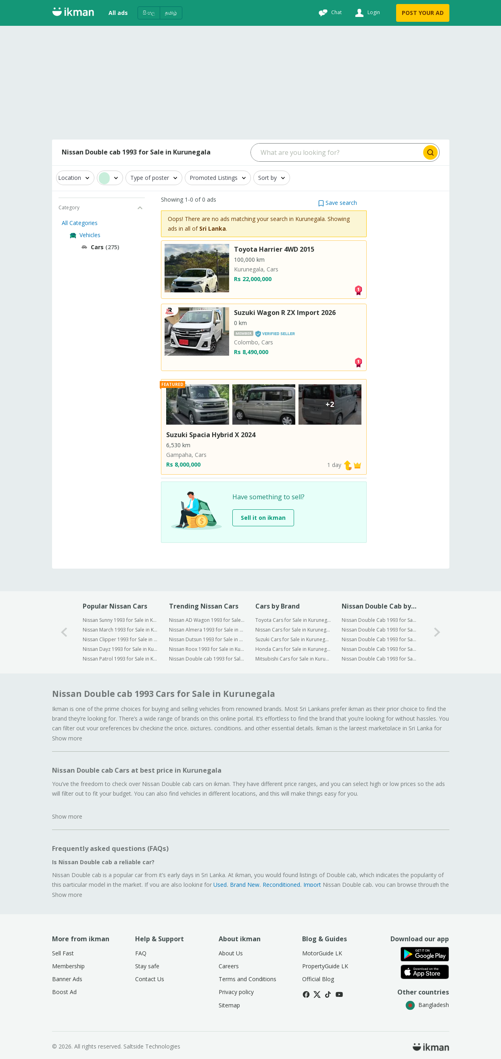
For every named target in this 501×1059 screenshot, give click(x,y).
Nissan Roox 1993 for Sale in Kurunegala (206, 649)
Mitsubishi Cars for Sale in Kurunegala (293, 658)
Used (220, 884)
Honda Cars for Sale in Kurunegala (293, 649)
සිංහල (149, 12)
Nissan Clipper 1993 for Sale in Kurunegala (120, 639)
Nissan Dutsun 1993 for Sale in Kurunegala (206, 639)
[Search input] (336, 152)
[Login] (366, 12)
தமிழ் (171, 12)
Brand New (244, 884)
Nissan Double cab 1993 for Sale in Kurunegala (206, 658)
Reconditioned (281, 884)
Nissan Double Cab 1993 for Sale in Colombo (379, 620)
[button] (337, 202)
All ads (118, 13)
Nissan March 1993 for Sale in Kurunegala (120, 629)
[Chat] (329, 12)
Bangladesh (427, 1005)
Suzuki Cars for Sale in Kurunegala (293, 639)
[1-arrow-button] (437, 632)
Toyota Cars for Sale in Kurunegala (293, 620)
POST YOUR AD (423, 13)
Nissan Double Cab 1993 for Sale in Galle (379, 658)
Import (312, 884)
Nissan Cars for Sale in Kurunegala (293, 629)
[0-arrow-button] (64, 632)
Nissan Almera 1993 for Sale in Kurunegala (206, 629)
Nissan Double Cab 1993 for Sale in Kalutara (379, 639)
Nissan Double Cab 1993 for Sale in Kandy (379, 649)
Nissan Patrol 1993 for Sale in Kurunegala (120, 658)
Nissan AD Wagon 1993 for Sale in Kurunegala (206, 620)
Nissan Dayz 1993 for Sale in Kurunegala (120, 649)
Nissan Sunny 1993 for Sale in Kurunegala (120, 620)
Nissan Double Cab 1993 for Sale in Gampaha (379, 629)
